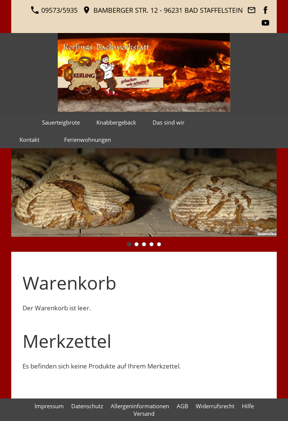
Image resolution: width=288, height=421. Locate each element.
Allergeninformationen (140, 406)
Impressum (49, 406)
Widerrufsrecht (215, 406)
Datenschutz (87, 406)
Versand (144, 413)
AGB (182, 406)
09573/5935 (54, 10)
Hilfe (248, 406)
